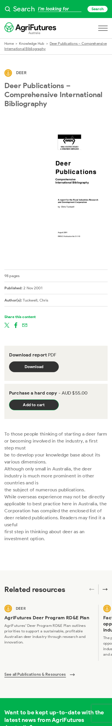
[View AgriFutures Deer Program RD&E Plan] (49, 633)
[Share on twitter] (6, 324)
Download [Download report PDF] (34, 366)
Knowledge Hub (31, 43)
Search (98, 9)
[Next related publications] (103, 589)
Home (9, 43)
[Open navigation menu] (103, 28)
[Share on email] (24, 324)
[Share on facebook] (15, 324)
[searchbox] (56, 9)
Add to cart (34, 404)
